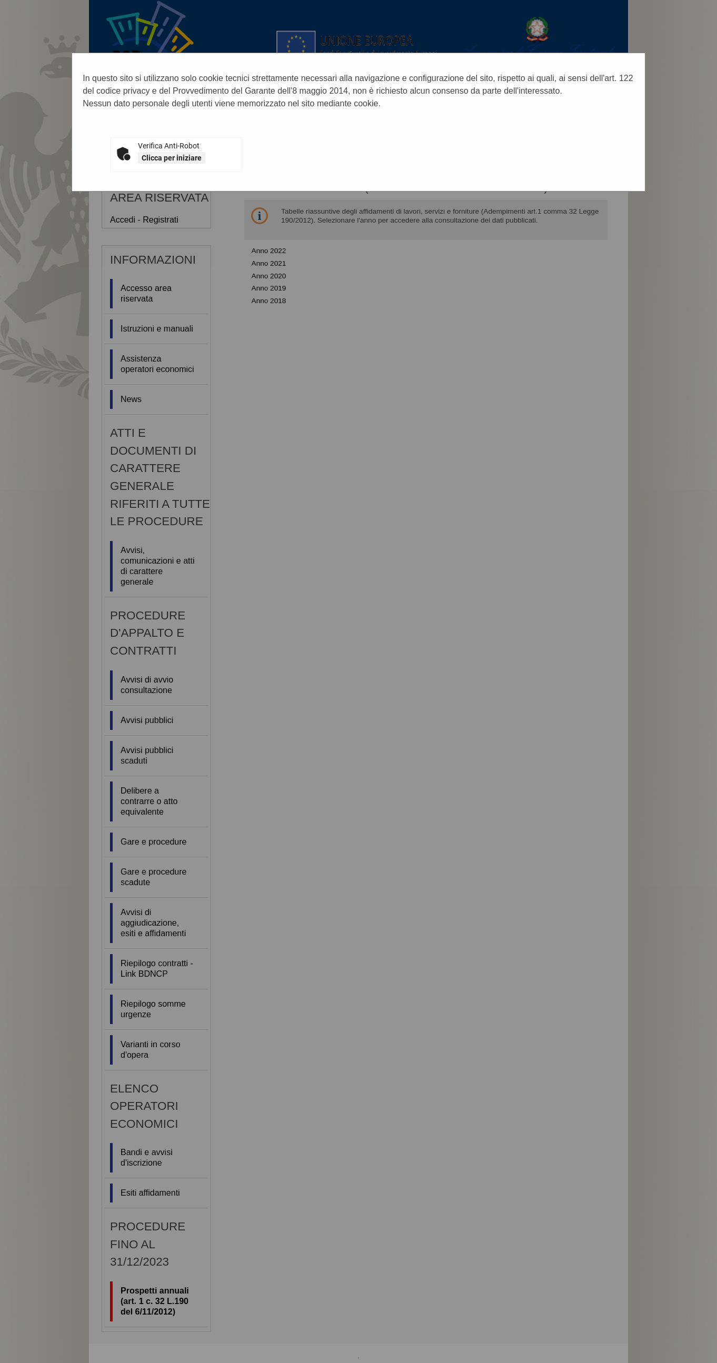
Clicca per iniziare (172, 158)
